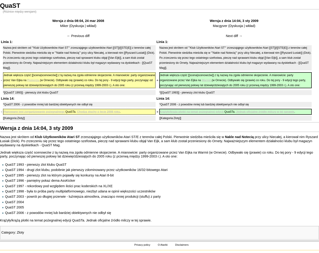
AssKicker (67, 180)
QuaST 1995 (14, 175)
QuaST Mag (51, 145)
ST (133, 137)
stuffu (145, 196)
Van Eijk (153, 141)
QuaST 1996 (14, 180)
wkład (91, 26)
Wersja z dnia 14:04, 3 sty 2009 (234, 21)
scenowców (42, 152)
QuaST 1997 (14, 186)
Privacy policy (142, 244)
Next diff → (234, 36)
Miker (64, 26)
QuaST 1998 (14, 191)
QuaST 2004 (14, 202)
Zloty (20, 232)
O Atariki (162, 244)
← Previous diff (78, 36)
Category (8, 232)
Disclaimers (181, 244)
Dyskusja (77, 26)
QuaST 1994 (14, 170)
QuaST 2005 (14, 207)
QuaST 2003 (14, 196)
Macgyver (220, 26)
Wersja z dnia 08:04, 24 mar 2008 (78, 21)
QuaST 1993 (14, 164)
